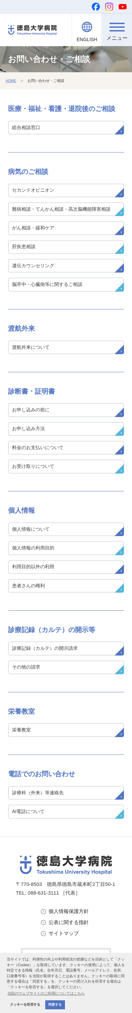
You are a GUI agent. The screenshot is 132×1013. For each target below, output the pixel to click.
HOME (11, 81)
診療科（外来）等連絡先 (38, 792)
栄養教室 (21, 729)
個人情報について (31, 529)
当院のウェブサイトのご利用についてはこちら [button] (46, 993)
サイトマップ (64, 933)
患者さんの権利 (28, 585)
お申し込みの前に (31, 409)
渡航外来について (31, 347)
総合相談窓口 (26, 127)
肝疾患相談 (24, 246)
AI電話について (28, 811)
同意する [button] (55, 1004)
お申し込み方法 (28, 428)
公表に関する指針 (69, 922)
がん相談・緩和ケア (33, 227)
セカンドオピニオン (33, 190)
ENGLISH (87, 39)
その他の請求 (26, 667)
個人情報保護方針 (69, 911)
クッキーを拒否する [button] (25, 1004)
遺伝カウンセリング (33, 265)
